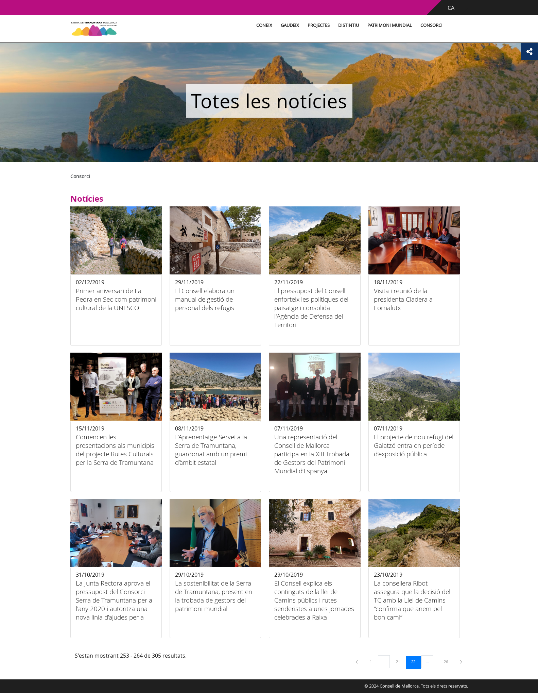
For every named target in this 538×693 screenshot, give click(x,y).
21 (400, 661)
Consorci (431, 25)
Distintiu (348, 25)
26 (448, 661)
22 (415, 661)
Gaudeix (290, 25)
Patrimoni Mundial (389, 25)
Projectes (319, 25)
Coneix (264, 25)
